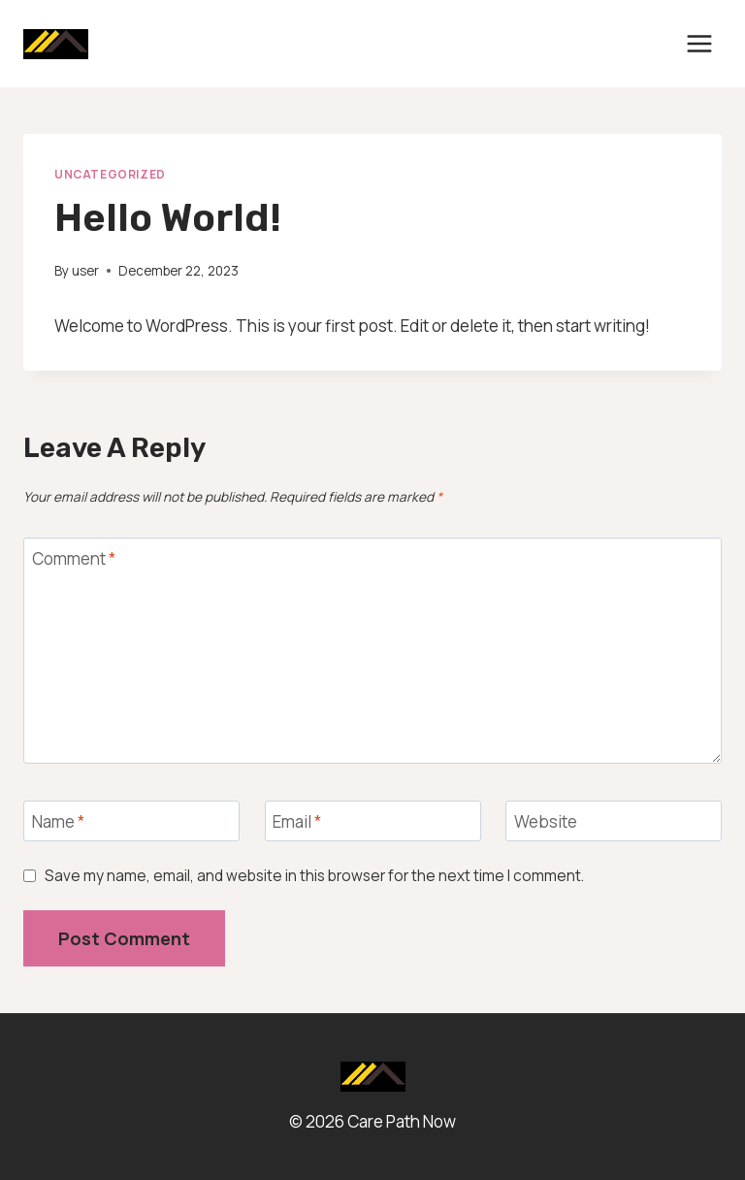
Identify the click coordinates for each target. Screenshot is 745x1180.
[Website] (613, 821)
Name (58, 822)
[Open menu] (699, 43)
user (85, 270)
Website (545, 822)
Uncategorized (110, 174)
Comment (73, 559)
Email (297, 822)
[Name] (131, 821)
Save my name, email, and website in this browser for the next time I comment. (314, 876)
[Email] (373, 821)
